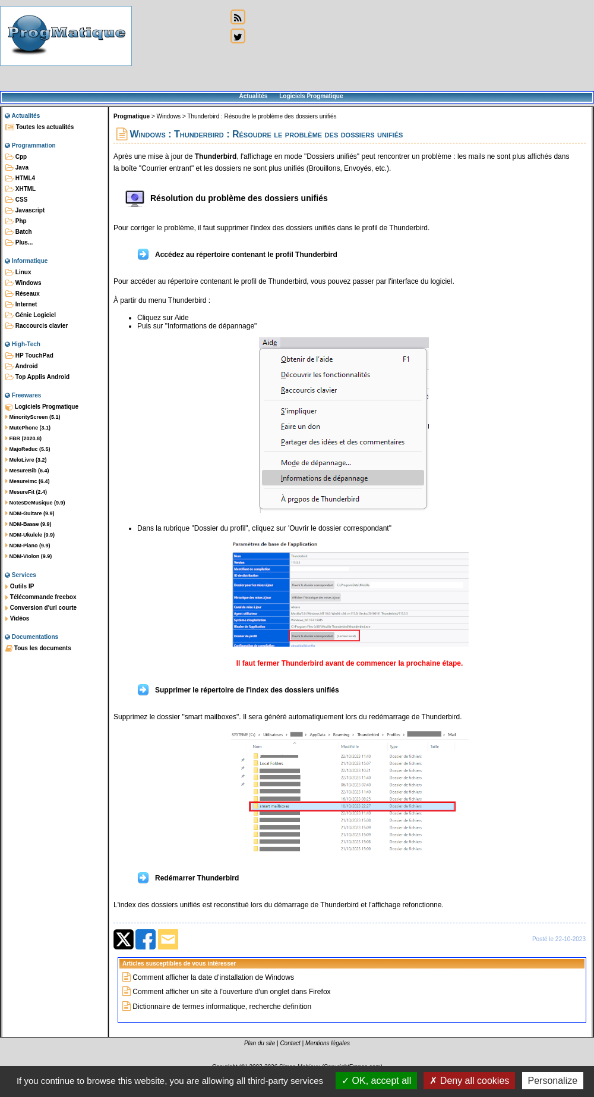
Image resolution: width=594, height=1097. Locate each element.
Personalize (553, 1081)
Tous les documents (38, 648)
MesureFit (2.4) (26, 492)
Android (21, 366)
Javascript (25, 210)
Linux (18, 272)
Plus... (19, 242)
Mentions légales (327, 1043)
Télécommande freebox (40, 597)
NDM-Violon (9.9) (28, 556)
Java (17, 167)
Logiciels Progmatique (311, 96)
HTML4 (20, 178)
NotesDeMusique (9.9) (35, 503)
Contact (290, 1043)
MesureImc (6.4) (27, 481)
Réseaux (22, 293)
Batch (18, 232)
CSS (16, 199)
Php (16, 221)
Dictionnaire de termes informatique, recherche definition (221, 1006)
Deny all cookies (469, 1081)
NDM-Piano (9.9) (27, 545)
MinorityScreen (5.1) (33, 417)
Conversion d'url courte (41, 608)
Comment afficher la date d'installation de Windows (213, 977)
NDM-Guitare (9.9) (30, 513)
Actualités (253, 96)
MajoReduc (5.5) (27, 449)
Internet (21, 304)
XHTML (20, 189)
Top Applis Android (37, 377)
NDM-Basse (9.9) (28, 524)
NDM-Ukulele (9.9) (30, 535)
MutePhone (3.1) (27, 428)
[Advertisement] (179, 46)
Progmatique (131, 116)
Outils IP (19, 586)
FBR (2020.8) (23, 438)
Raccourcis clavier (36, 326)
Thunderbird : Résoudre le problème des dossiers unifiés (261, 116)
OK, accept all (376, 1081)
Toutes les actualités (39, 127)
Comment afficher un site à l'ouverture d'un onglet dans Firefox (231, 992)
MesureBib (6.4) (27, 471)
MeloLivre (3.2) (26, 460)
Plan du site (259, 1043)
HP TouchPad (29, 355)
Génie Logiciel (30, 315)
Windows (23, 283)
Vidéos (17, 618)
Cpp (16, 157)
